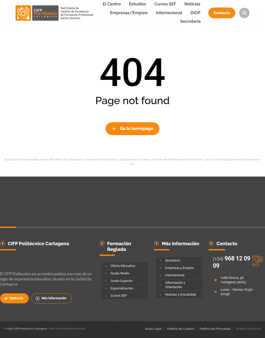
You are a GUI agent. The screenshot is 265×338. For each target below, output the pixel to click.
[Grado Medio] (124, 273)
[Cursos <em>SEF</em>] (124, 295)
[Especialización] (124, 288)
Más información (51, 298)
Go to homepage (132, 128)
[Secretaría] (179, 260)
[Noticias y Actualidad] (179, 294)
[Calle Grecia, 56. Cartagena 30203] (236, 280)
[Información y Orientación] (179, 285)
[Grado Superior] (124, 281)
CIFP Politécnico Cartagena (38, 243)
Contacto (222, 13)
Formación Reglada (119, 246)
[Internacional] (179, 275)
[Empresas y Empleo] (179, 268)
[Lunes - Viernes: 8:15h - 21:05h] (236, 292)
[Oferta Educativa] (124, 266)
